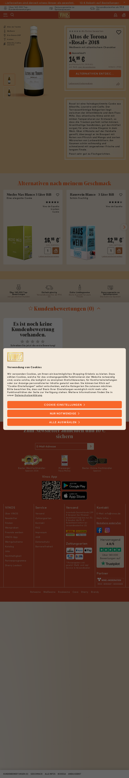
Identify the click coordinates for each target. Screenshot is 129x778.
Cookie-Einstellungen (63, 404)
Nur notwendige (63, 413)
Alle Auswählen (62, 422)
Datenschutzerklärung (28, 395)
